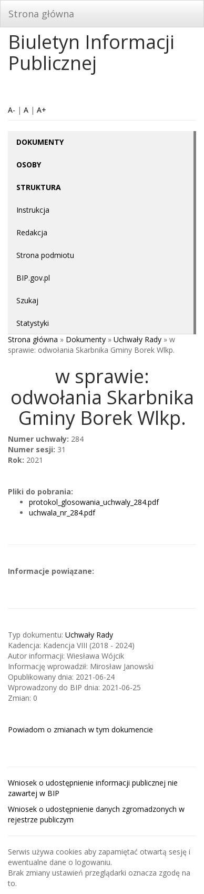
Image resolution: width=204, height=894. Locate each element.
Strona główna (41, 13)
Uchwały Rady (137, 339)
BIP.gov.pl (33, 278)
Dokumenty (86, 339)
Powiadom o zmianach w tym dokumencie (80, 729)
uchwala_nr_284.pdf (62, 513)
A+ (41, 110)
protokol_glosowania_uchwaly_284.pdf (94, 502)
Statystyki (32, 323)
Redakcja (31, 232)
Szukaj (27, 300)
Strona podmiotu (45, 255)
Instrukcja (32, 210)
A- (11, 110)
